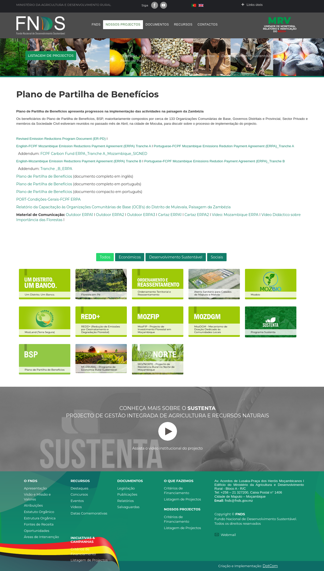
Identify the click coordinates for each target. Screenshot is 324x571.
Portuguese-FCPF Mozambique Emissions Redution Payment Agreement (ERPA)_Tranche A (224, 146)
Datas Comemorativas (89, 513)
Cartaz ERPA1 (170, 214)
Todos (105, 257)
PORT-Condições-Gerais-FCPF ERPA (48, 199)
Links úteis (255, 5)
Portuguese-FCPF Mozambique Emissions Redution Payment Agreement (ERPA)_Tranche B (214, 161)
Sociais (217, 257)
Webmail (228, 535)
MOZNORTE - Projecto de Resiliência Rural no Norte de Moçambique (156, 366)
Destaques (79, 488)
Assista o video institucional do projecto (167, 436)
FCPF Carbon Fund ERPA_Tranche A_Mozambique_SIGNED (93, 153)
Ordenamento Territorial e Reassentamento (154, 293)
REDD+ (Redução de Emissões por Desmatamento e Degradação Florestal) (100, 329)
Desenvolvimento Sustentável (175, 257)
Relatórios (125, 501)
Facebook (154, 5)
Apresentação (35, 488)
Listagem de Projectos (182, 499)
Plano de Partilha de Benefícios (44, 176)
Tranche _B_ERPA (56, 168)
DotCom (270, 566)
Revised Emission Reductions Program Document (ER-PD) (61, 139)
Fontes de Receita (39, 524)
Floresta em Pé (90, 294)
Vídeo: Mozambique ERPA (235, 214)
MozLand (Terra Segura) (40, 332)
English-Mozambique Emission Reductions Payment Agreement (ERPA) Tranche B (78, 161)
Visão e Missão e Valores (37, 496)
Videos (76, 507)
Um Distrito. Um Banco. (40, 294)
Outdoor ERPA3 (141, 214)
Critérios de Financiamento (176, 490)
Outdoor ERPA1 (79, 214)
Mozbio (255, 294)
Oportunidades (36, 531)
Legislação (126, 488)
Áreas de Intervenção (41, 537)
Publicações (127, 494)
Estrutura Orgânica (40, 518)
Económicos (130, 257)
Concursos (79, 494)
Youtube (163, 5)
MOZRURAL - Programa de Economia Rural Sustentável (99, 368)
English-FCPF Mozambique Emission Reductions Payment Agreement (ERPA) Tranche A (83, 146)
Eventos (77, 501)
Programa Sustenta (263, 332)
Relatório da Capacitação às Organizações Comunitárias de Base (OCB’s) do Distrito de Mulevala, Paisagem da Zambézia (123, 207)
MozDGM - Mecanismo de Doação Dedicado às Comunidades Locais (210, 329)
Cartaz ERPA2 (197, 214)
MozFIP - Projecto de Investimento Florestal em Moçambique (154, 329)
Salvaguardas (128, 507)
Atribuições (33, 505)
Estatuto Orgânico (39, 512)
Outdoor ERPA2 (110, 214)
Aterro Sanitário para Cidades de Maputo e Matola (212, 293)
